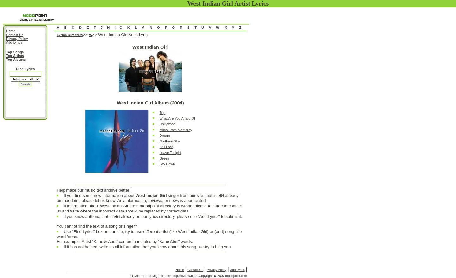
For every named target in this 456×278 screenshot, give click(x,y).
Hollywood (168, 124)
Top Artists (15, 56)
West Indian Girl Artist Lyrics (123, 34)
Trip (163, 113)
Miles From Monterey (176, 130)
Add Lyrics (237, 270)
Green (164, 158)
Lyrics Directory (70, 35)
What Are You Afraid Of (177, 118)
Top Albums (16, 59)
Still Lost (166, 147)
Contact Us (195, 270)
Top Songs (15, 52)
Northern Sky (170, 141)
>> (86, 34)
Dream (165, 135)
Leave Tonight (170, 153)
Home (179, 270)
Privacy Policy (216, 270)
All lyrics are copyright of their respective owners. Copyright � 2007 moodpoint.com (188, 276)
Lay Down (167, 164)
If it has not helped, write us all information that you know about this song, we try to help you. (148, 248)
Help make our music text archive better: (93, 190)
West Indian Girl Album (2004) (150, 102)
